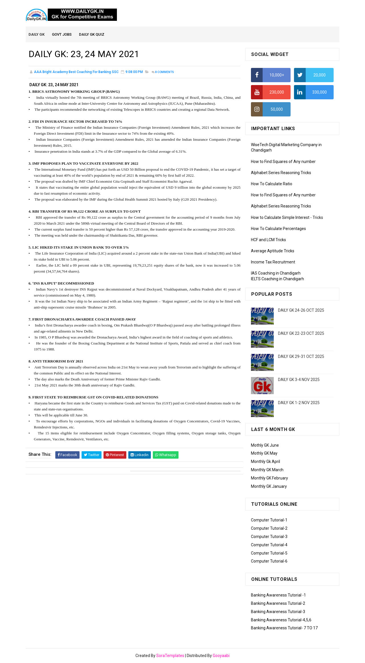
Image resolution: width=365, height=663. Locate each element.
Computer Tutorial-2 (269, 528)
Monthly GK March (267, 470)
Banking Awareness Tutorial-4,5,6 (281, 620)
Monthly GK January (269, 486)
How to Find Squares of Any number (283, 162)
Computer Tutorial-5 (269, 553)
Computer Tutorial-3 (269, 537)
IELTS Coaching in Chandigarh (277, 279)
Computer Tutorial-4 (269, 545)
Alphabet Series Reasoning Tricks (281, 173)
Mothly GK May (264, 454)
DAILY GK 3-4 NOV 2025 (299, 380)
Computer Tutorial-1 (269, 520)
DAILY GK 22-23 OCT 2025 (301, 333)
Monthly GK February (269, 478)
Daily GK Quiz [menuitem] (92, 35)
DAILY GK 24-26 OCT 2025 (301, 310)
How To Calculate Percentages (278, 229)
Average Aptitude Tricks (272, 251)
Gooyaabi (221, 656)
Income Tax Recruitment (273, 262)
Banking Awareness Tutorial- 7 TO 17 (284, 628)
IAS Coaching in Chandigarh (276, 273)
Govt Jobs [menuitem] (62, 35)
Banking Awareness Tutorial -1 (278, 595)
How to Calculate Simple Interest (280, 217)
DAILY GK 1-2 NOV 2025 (299, 403)
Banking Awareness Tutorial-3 (278, 612)
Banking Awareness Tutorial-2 (278, 603)
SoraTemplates (170, 656)
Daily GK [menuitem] (37, 35)
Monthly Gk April (265, 462)
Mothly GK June (265, 445)
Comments (164, 72)
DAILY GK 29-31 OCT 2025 (301, 356)
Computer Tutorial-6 (269, 561)
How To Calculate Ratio (271, 184)
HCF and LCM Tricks (268, 240)
